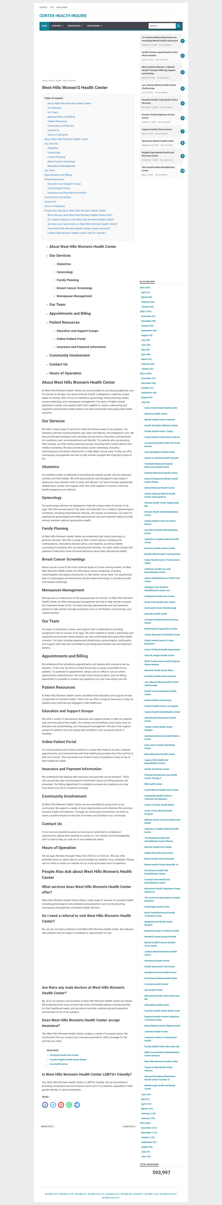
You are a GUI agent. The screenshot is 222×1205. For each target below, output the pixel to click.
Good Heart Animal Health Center (160, 978)
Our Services (54, 107)
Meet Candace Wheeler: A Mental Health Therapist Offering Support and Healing (158, 70)
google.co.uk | (67, 1193)
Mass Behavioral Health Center (159, 754)
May (145, 349)
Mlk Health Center (153, 784)
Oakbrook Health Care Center (158, 853)
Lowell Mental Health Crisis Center (161, 790)
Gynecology (53, 152)
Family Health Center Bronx (157, 700)
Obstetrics (52, 148)
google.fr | (138, 1193)
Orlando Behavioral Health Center (161, 473)
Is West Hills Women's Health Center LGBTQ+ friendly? (76, 233)
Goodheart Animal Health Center (160, 972)
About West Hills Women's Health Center (69, 103)
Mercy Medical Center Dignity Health (162, 1025)
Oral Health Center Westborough (160, 608)
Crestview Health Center (156, 984)
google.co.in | (112, 1193)
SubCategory (74, 26)
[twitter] (53, 1105)
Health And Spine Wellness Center (161, 425)
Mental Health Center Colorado (159, 419)
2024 (146, 373)
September (149, 330)
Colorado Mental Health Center (159, 452)
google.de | (126, 1193)
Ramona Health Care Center (158, 847)
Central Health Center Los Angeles (161, 706)
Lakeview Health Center (156, 1031)
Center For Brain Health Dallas (159, 805)
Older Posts (129, 1127)
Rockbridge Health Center (157, 907)
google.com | (52, 1193)
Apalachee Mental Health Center (158, 141)
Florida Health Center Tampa (158, 431)
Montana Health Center (155, 414)
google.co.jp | (152, 1193)
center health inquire (63, 15)
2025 (146, 311)
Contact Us (53, 130)
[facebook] (45, 1105)
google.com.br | (168, 1193)
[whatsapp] (69, 1105)
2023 (145, 1123)
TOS (51, 7)
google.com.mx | (111, 1197)
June (146, 345)
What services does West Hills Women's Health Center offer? (80, 215)
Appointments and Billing (61, 116)
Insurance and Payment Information (67, 192)
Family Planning (56, 157)
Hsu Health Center (59, 1064)
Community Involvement (60, 125)
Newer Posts (47, 1127)
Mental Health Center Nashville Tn (161, 864)
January (147, 306)
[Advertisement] (88, 55)
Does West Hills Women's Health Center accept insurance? (78, 228)
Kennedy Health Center (155, 614)
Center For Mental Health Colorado (161, 458)
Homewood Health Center (157, 960)
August (147, 335)
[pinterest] (61, 1105)
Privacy (43, 7)
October (147, 326)
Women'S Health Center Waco (158, 670)
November (148, 321)
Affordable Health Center (156, 1005)
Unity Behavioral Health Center (159, 488)
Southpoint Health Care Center (159, 596)
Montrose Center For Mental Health (161, 931)
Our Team (52, 112)
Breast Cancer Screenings (61, 161)
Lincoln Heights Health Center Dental (68, 1059)
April (145, 292)
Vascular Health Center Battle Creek (162, 1011)
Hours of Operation (57, 134)
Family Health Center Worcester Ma (161, 1046)
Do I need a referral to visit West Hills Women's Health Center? (80, 219)
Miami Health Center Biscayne (159, 859)
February (147, 302)
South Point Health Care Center (159, 602)
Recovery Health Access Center (159, 548)
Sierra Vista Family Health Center (160, 408)
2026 (145, 287)
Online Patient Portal (58, 188)
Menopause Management (61, 166)
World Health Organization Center (161, 629)
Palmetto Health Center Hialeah (160, 676)
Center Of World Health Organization (162, 649)
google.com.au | (96, 1193)
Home (44, 26)
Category (56, 26)
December (148, 316)
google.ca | (81, 1193)
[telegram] (77, 1105)
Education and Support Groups (64, 183)
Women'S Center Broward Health (160, 936)
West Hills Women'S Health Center (161, 1061)
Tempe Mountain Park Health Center (162, 634)
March (146, 297)
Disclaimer (61, 7)
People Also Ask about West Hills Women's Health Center (75, 210)
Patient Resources (57, 121)
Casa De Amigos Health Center (159, 655)
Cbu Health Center (153, 990)
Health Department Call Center (159, 966)
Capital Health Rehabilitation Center (162, 712)
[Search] (162, 26)
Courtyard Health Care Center (64, 1055)
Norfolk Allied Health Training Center (162, 554)
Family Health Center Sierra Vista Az (162, 437)
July (145, 340)
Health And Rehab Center (156, 769)
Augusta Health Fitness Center (157, 129)
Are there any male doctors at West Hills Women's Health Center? (82, 224)
